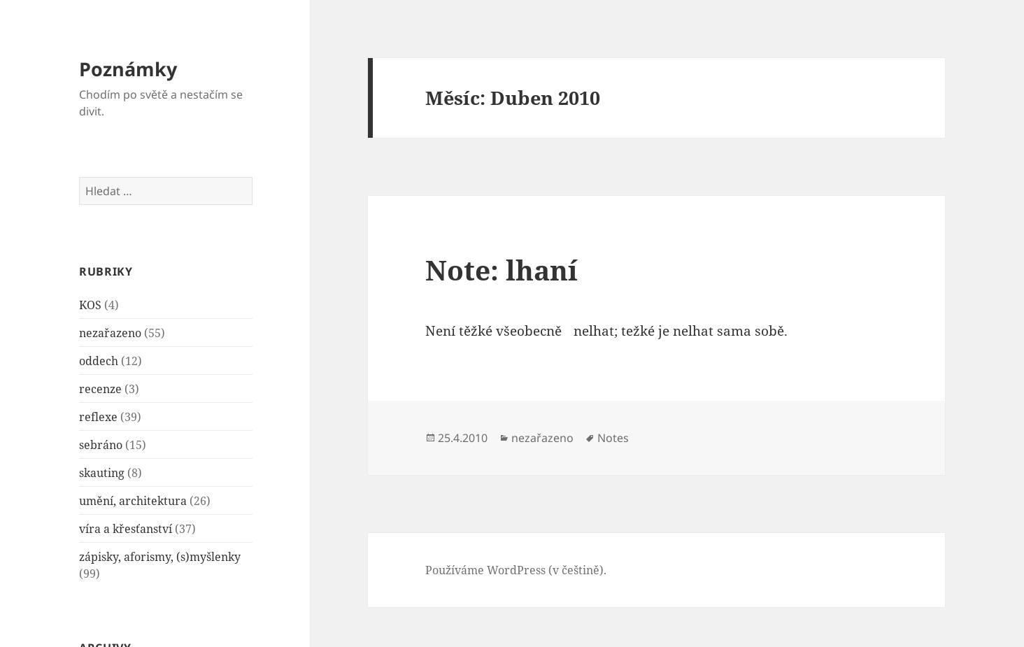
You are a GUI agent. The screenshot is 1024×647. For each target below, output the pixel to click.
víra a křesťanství (125, 528)
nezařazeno (110, 333)
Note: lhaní (501, 269)
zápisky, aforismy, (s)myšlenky (160, 556)
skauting (102, 473)
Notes (613, 438)
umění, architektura (133, 501)
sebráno (100, 445)
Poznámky (128, 69)
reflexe (98, 417)
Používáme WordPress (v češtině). (515, 570)
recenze (100, 389)
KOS (90, 305)
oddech (98, 361)
